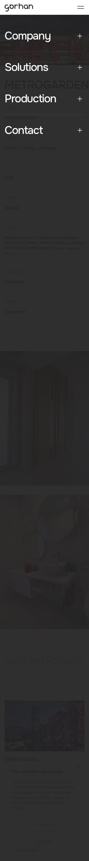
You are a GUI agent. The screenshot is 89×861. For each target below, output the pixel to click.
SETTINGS (44, 842)
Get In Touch (26, 850)
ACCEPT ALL (45, 825)
